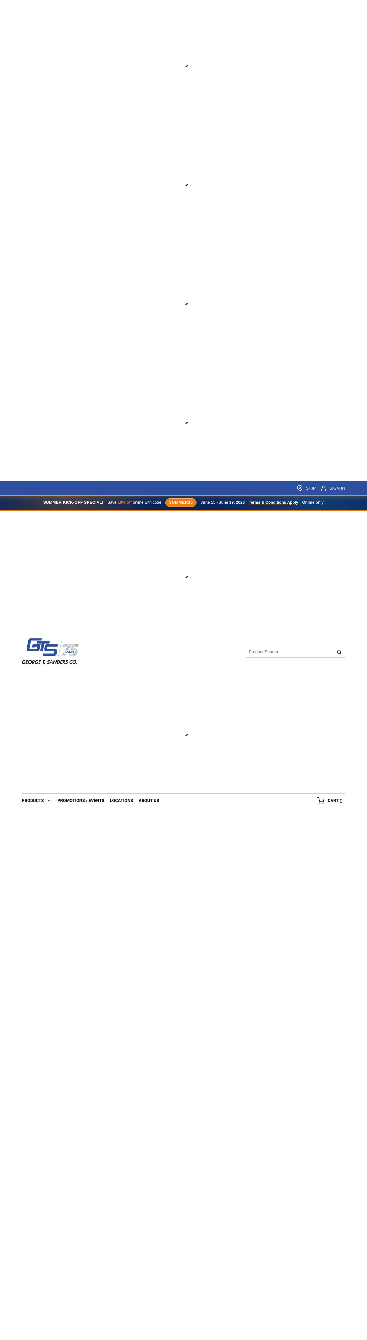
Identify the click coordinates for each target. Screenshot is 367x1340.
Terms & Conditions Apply (273, 502)
